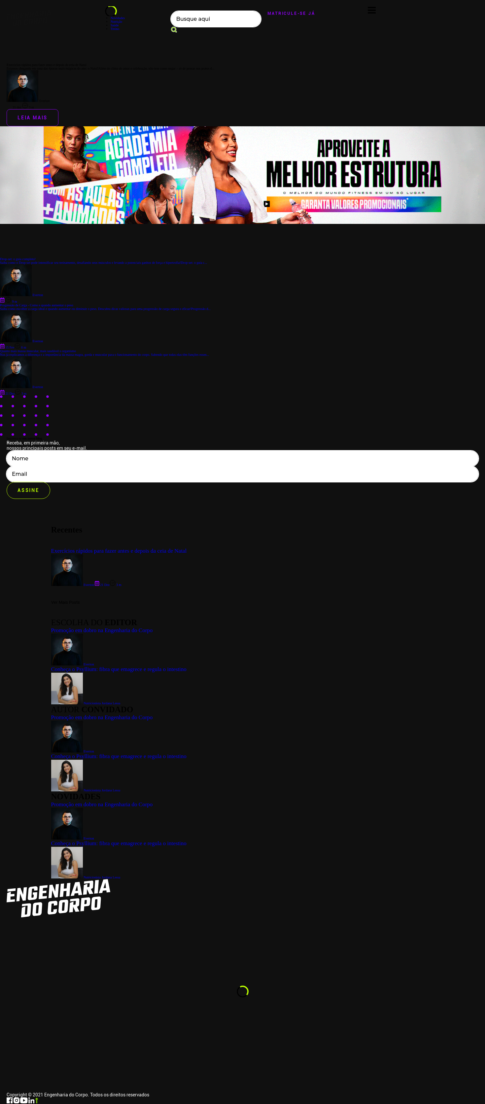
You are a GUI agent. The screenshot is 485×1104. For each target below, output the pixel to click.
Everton (72, 838)
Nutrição (116, 21)
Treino (115, 29)
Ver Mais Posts (65, 602)
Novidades (118, 18)
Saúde (115, 25)
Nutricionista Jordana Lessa (86, 877)
